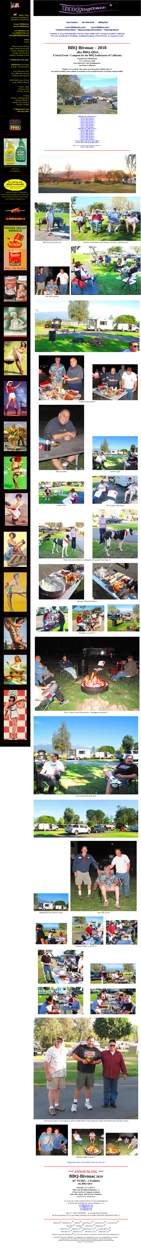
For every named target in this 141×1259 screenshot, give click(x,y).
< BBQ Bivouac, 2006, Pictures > (87, 128)
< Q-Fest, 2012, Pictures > (87, 122)
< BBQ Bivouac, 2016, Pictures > (87, 116)
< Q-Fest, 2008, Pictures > (87, 130)
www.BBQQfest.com (86, 1209)
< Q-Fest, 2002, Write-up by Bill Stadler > (87, 142)
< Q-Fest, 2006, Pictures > (87, 133)
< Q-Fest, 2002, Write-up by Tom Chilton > (87, 141)
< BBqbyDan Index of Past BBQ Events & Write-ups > (86, 1162)
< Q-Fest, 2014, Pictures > (87, 119)
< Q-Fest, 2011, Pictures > (87, 124)
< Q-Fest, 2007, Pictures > (87, 131)
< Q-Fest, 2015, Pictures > (87, 118)
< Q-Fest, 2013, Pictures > (87, 121)
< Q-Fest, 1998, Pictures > (87, 147)
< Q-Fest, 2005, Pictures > (87, 135)
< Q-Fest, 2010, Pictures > (87, 125)
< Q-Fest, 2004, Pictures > (87, 136)
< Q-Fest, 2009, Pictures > (87, 127)
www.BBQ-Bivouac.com (86, 1205)
